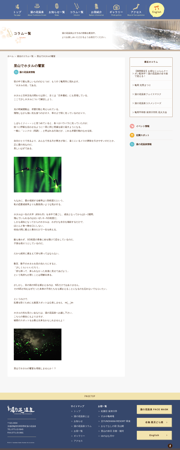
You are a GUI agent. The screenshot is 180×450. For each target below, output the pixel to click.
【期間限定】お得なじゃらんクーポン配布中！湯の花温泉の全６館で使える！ (151, 73)
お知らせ (78, 421)
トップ (77, 411)
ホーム (10, 56)
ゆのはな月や (107, 436)
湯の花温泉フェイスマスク (148, 94)
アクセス (78, 441)
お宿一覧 (78, 431)
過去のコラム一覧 (25, 56)
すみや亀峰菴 (107, 416)
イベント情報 (142, 126)
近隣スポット (142, 135)
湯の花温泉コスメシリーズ (148, 103)
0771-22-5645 (17, 429)
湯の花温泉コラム (83, 426)
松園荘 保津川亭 (109, 411)
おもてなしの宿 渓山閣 (112, 426)
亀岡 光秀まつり (143, 85)
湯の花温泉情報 (144, 144)
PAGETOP (90, 396)
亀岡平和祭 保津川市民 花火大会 (151, 112)
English (154, 435)
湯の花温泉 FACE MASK (154, 409)
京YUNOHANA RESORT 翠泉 (115, 421)
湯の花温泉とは (81, 416)
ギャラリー (79, 436)
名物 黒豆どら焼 (154, 422)
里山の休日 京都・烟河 (112, 431)
